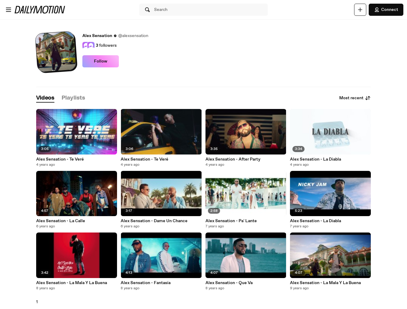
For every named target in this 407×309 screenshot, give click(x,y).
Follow (100, 61)
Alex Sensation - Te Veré (60, 159)
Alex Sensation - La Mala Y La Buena (71, 282)
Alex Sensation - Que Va (229, 282)
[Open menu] (8, 10)
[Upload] (360, 10)
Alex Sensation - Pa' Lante (231, 221)
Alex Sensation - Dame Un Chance (154, 221)
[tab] (45, 98)
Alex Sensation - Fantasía (146, 282)
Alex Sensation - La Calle (60, 221)
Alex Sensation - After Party (232, 159)
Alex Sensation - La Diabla (315, 159)
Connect (386, 10)
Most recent (355, 98)
